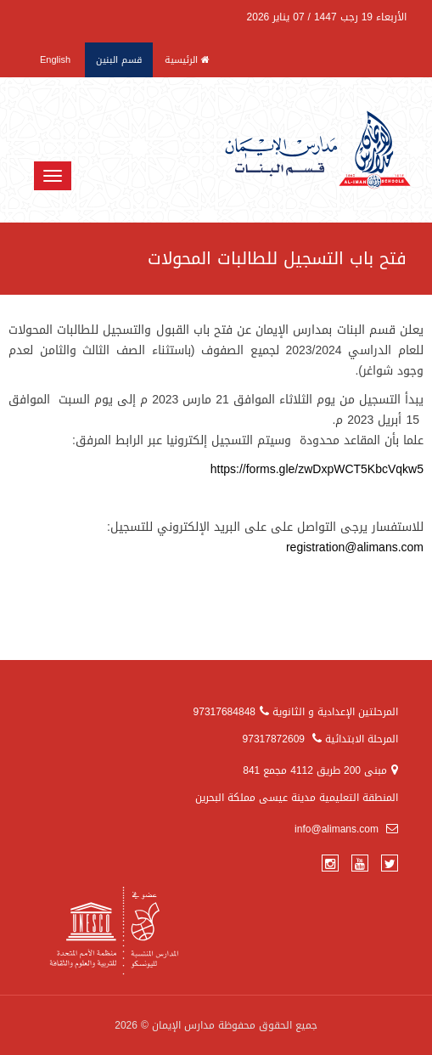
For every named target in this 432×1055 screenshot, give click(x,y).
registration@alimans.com (355, 547)
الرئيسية (187, 60)
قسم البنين (119, 60)
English (55, 60)
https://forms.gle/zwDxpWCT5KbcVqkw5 (317, 469)
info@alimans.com (346, 829)
